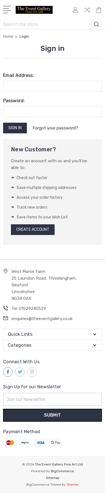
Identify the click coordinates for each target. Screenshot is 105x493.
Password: (14, 100)
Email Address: (18, 75)
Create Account (32, 229)
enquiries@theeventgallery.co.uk (42, 318)
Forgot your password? (55, 128)
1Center (73, 485)
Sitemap (52, 478)
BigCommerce (62, 471)
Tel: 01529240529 (28, 308)
